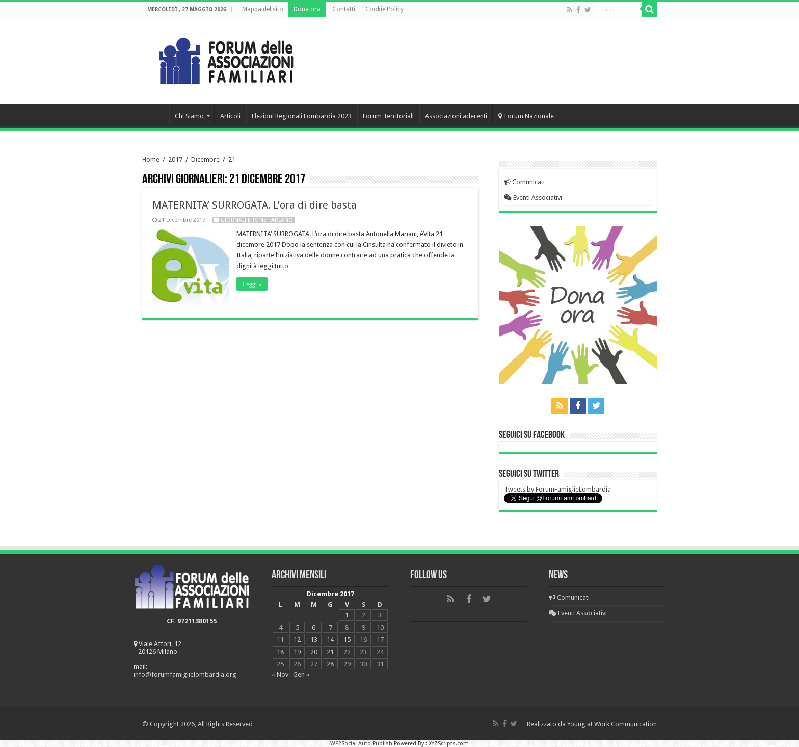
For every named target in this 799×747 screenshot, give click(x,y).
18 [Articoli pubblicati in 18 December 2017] (280, 652)
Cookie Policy (384, 9)
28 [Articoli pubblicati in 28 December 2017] (330, 664)
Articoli (230, 116)
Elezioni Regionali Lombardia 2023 (302, 116)
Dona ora (307, 9)
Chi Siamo (189, 116)
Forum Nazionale (526, 116)
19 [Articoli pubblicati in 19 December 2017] (297, 652)
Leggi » (252, 284)
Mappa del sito (262, 9)
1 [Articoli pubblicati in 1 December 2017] (347, 615)
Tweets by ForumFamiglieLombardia (557, 489)
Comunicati (524, 182)
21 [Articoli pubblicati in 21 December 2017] (330, 652)
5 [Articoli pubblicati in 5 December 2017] (297, 627)
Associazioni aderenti (456, 116)
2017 (175, 159)
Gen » (301, 674)
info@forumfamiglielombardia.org (185, 674)
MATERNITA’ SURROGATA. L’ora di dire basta (254, 205)
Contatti (343, 9)
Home (155, 114)
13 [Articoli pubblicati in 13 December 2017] (313, 639)
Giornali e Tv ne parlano (257, 220)
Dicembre (205, 159)
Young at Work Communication (612, 724)
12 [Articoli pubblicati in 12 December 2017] (297, 639)
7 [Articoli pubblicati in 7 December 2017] (330, 627)
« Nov (280, 674)
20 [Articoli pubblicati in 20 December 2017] (313, 652)
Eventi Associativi (533, 197)
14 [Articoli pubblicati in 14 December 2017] (330, 639)
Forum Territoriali (388, 116)
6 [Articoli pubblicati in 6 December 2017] (313, 627)
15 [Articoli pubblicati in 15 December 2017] (347, 639)
